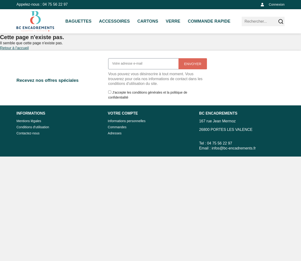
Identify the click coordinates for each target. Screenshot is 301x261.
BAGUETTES (78, 21)
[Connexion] (262, 4)
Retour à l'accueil (14, 48)
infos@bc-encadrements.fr (234, 148)
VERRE (173, 21)
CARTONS (147, 21)
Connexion (277, 4)
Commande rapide (209, 21)
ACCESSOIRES (114, 21)
